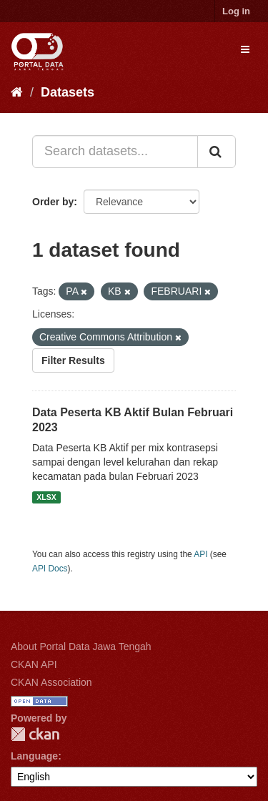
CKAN (35, 734)
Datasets (67, 92)
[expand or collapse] (245, 49)
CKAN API (34, 664)
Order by (53, 201)
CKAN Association (51, 682)
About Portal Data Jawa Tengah (81, 646)
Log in (236, 11)
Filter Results (73, 360)
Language (34, 756)
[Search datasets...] (115, 151)
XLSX (46, 497)
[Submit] (216, 151)
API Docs (50, 569)
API (200, 554)
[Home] (17, 92)
